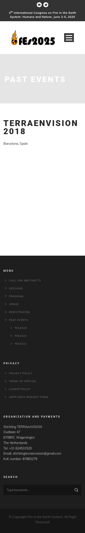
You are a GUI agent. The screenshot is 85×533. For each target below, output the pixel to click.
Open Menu (69, 37)
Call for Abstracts (25, 280)
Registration (19, 312)
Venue (13, 304)
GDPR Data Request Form (28, 397)
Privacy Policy (21, 373)
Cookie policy (20, 389)
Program (16, 296)
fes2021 (21, 343)
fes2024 (21, 328)
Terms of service (22, 381)
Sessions (16, 288)
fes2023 (21, 335)
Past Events (18, 320)
